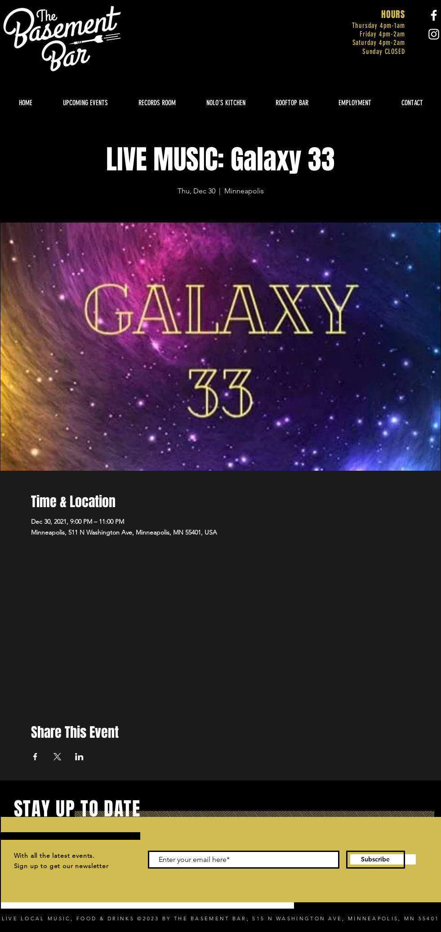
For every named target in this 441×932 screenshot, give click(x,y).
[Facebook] (434, 15)
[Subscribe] (375, 860)
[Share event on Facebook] (35, 756)
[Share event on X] (57, 756)
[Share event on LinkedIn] (79, 756)
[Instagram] (434, 34)
